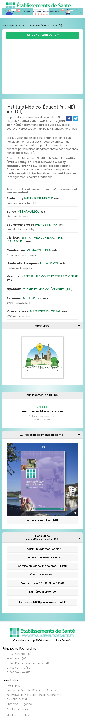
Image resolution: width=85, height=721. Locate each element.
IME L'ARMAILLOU (26, 211)
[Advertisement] (42, 63)
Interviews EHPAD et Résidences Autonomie (34, 695)
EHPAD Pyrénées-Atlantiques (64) (28, 663)
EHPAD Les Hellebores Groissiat (42, 411)
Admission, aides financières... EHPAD (42, 566)
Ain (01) (57, 25)
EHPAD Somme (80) (19, 668)
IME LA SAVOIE (36, 263)
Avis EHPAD (13, 685)
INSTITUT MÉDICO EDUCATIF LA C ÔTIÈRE (42, 278)
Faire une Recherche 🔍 (42, 35)
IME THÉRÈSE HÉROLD (33, 198)
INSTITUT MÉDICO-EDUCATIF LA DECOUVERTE (35, 239)
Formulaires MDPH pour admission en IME (42, 602)
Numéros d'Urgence (42, 592)
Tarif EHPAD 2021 (17, 699)
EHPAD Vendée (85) (19, 672)
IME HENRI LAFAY (35, 225)
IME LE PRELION (27, 298)
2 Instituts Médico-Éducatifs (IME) (40, 289)
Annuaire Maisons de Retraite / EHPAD (26, 25)
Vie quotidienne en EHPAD (43, 557)
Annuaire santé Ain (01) (42, 520)
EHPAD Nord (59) (17, 658)
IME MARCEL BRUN (32, 250)
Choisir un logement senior (42, 549)
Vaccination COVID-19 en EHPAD (42, 583)
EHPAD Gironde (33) (19, 654)
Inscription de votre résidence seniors (31, 690)
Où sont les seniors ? (42, 574)
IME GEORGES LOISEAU (37, 311)
